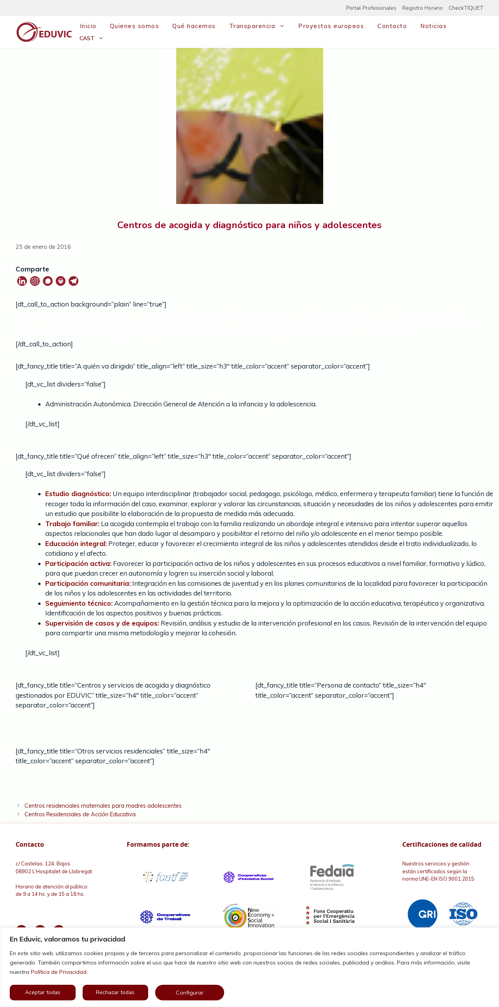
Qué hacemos (194, 26)
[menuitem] (91, 38)
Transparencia (260, 26)
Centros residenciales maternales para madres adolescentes (103, 805)
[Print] (60, 281)
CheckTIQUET (466, 8)
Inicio (88, 26)
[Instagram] (35, 281)
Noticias (433, 26)
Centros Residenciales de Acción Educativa (80, 814)
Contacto (392, 26)
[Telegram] (73, 281)
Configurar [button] (189, 992)
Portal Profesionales (371, 8)
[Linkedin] (22, 281)
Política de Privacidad (59, 971)
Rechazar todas (115, 992)
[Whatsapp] (47, 281)
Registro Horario (422, 8)
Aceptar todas (42, 992)
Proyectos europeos (331, 26)
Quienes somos (134, 26)
